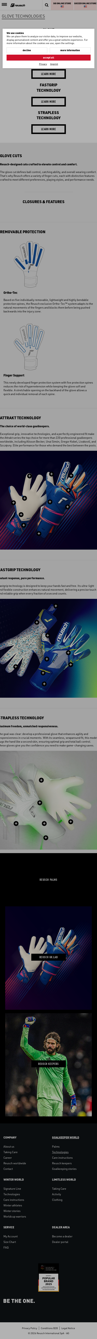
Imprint (54, 63)
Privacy (43, 63)
